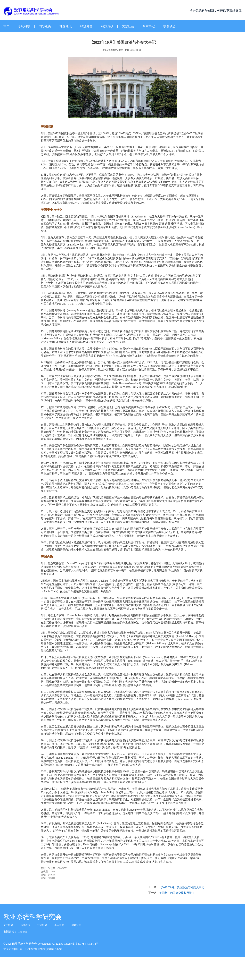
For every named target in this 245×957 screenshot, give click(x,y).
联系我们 (42, 925)
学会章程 (59, 925)
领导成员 (25, 925)
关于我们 (8, 925)
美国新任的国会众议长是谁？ (177, 892)
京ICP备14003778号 (87, 943)
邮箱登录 (76, 925)
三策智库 (22, 932)
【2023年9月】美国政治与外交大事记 (181, 887)
